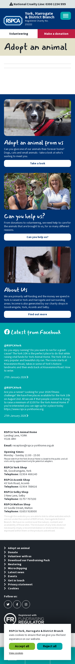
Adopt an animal (17, 548)
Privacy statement (18, 584)
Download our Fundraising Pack (27, 560)
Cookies (11, 588)
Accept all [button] (22, 646)
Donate (11, 552)
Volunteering (18, 34)
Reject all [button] (49, 646)
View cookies (16, 653)
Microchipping (15, 568)
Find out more (37, 314)
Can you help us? (37, 237)
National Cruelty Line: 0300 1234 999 (37, 4)
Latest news (14, 572)
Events (10, 576)
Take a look (37, 163)
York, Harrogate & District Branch (29, 19)
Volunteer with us (17, 556)
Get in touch (14, 580)
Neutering (12, 564)
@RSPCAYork (12, 345)
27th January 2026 (16, 377)
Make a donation (56, 34)
